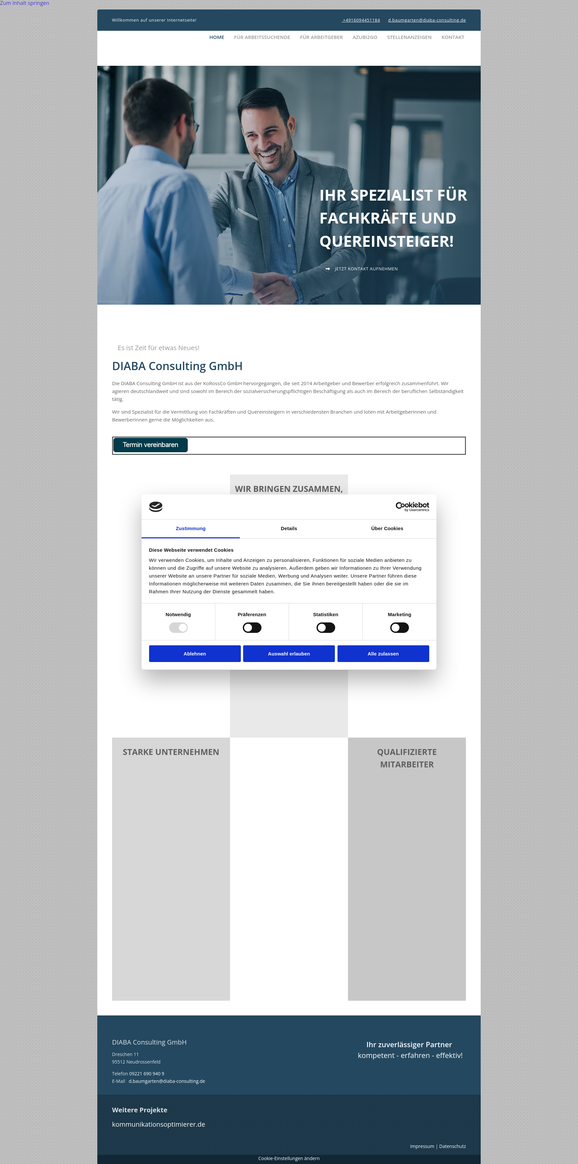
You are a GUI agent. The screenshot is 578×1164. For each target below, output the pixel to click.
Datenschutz (452, 1146)
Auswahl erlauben (289, 653)
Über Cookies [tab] (387, 528)
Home (216, 37)
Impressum (422, 1146)
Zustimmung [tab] (191, 528)
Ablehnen (194, 653)
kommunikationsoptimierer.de (158, 1124)
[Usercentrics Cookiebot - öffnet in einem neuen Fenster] (400, 507)
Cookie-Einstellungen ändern (288, 1158)
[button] (361, 269)
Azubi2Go (365, 37)
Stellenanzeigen (409, 37)
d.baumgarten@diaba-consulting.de (427, 20)
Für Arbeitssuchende (262, 37)
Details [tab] (289, 528)
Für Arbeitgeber (321, 37)
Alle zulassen (383, 653)
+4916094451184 (361, 20)
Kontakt (452, 37)
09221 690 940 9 (146, 1073)
